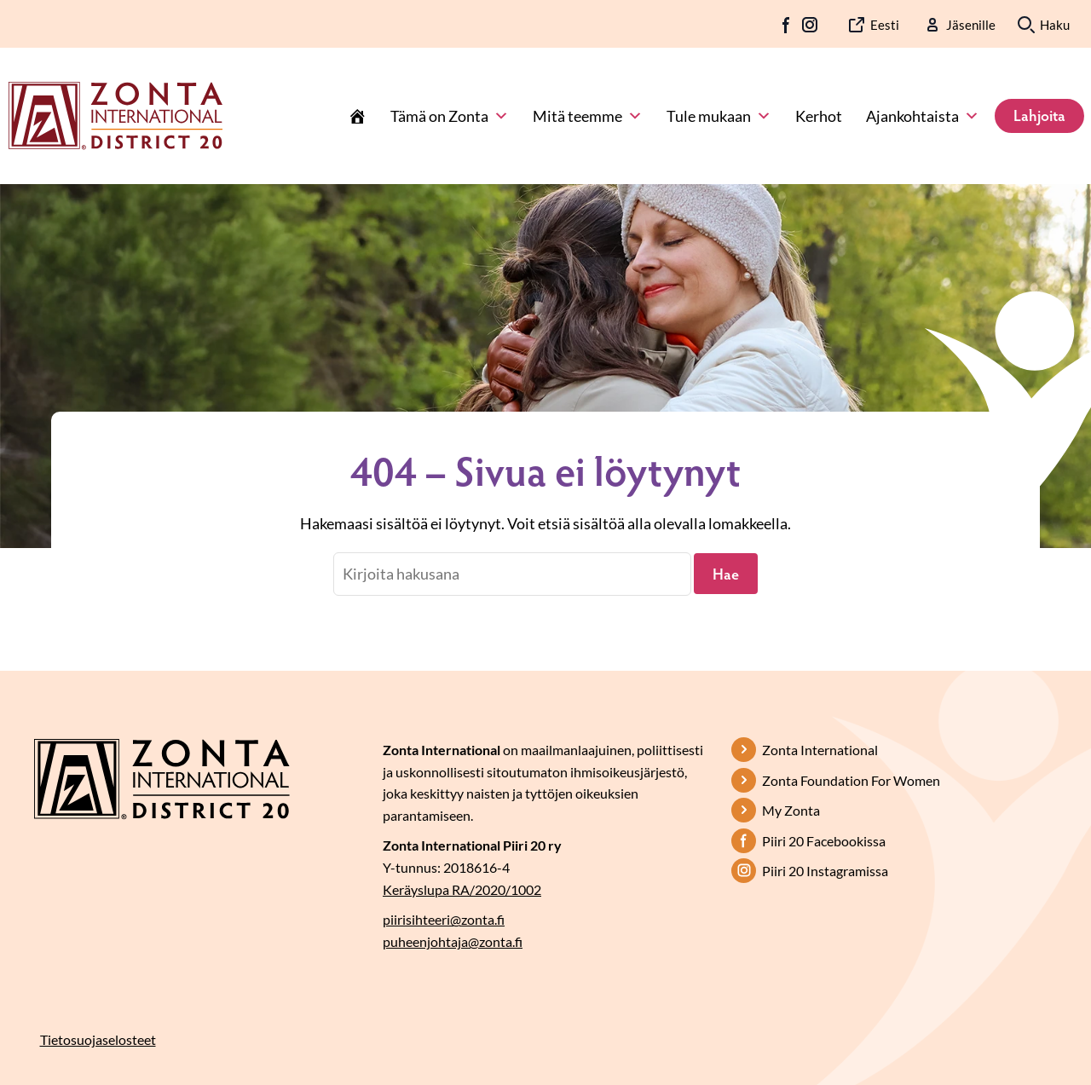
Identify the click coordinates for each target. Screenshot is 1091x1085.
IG (809, 24)
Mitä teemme (588, 116)
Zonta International (820, 750)
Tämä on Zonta (449, 116)
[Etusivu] (357, 116)
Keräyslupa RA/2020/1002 (462, 889)
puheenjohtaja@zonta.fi (452, 941)
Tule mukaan (719, 116)
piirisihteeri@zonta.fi (444, 919)
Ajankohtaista (922, 116)
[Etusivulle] (115, 114)
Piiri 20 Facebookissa (824, 841)
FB (786, 24)
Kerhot (818, 116)
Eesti (884, 24)
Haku (1055, 24)
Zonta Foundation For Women (851, 780)
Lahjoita (1039, 115)
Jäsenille (971, 24)
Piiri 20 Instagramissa (825, 871)
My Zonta (791, 810)
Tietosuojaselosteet (98, 1039)
